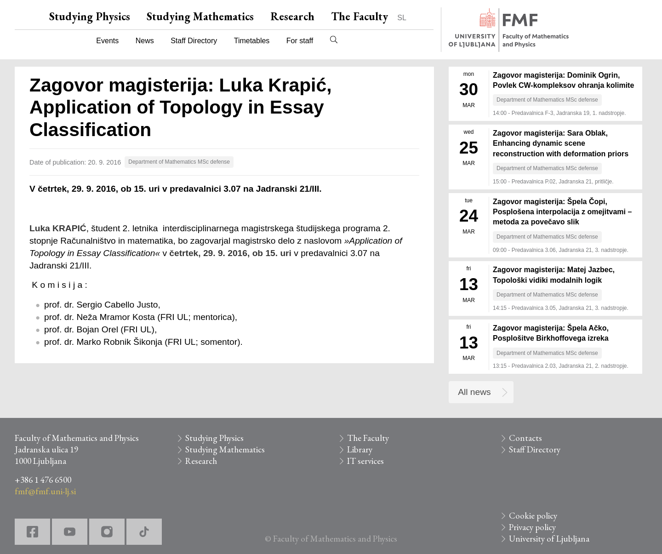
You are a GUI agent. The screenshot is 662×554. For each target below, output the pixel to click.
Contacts (525, 438)
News (145, 41)
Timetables (252, 41)
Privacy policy (532, 527)
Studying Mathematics (200, 16)
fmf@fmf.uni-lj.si (45, 491)
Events (107, 41)
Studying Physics (89, 16)
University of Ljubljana (549, 538)
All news (474, 392)
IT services (365, 461)
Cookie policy (533, 515)
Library (359, 449)
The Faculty (359, 16)
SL (401, 18)
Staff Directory (194, 41)
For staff (299, 41)
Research (292, 16)
